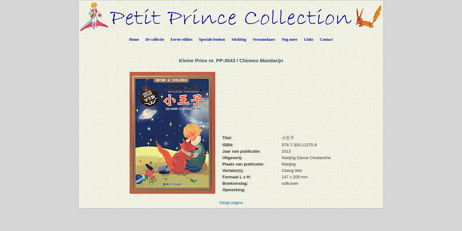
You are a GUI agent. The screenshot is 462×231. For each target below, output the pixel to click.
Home (134, 39)
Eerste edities (182, 39)
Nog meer (290, 39)
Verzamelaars (264, 39)
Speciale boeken (212, 39)
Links (308, 39)
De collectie (154, 39)
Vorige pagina (231, 203)
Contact (326, 39)
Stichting (239, 39)
